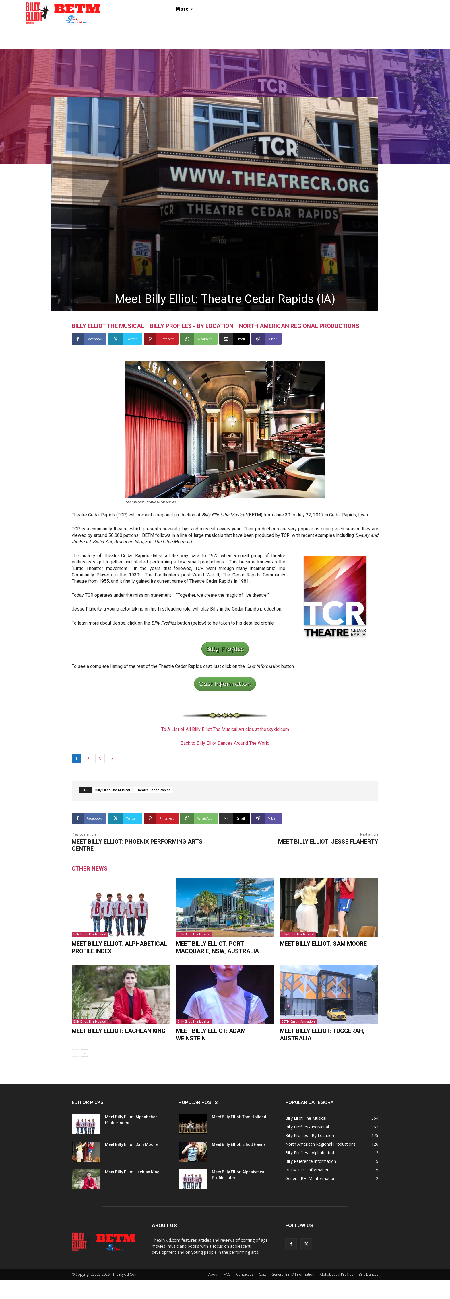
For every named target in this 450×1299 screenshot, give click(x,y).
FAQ (227, 1293)
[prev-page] (75, 1072)
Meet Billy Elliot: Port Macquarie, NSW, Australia (217, 969)
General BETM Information (292, 1293)
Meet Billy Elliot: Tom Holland (239, 1136)
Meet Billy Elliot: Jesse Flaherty (328, 863)
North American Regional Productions (299, 348)
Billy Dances (368, 1293)
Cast (262, 1293)
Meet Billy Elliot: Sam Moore (323, 965)
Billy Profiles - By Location (191, 348)
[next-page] (84, 1072)
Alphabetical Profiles (336, 1293)
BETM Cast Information (298, 1042)
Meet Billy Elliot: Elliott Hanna (239, 1163)
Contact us (244, 1293)
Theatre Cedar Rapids (153, 811)
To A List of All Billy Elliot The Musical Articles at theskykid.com (225, 751)
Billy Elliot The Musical (108, 348)
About (213, 1293)
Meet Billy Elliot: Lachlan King (119, 1051)
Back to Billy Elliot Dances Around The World (225, 764)
